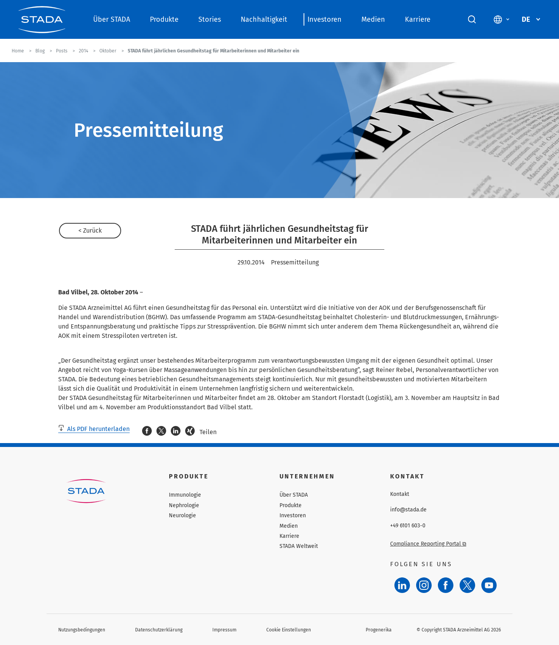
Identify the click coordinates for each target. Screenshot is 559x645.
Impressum (224, 630)
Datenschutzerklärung (158, 630)
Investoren (324, 19)
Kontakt (399, 494)
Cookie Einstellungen (288, 630)
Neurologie (182, 515)
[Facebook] (445, 585)
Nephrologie (184, 505)
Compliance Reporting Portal (428, 544)
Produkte (164, 19)
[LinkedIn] (402, 585)
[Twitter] (467, 585)
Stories (209, 19)
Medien (373, 19)
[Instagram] (424, 585)
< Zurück (90, 230)
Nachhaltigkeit (264, 19)
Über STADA (111, 19)
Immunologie (185, 495)
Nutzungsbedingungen (81, 630)
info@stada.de (408, 510)
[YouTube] (489, 585)
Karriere (418, 19)
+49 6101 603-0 (407, 526)
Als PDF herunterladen (94, 429)
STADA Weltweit (299, 546)
